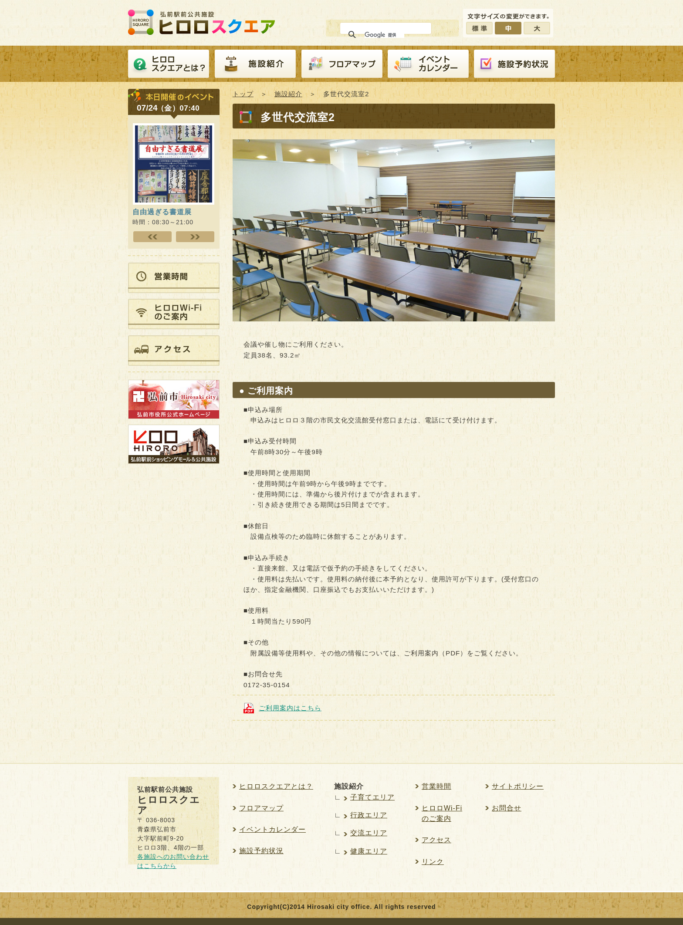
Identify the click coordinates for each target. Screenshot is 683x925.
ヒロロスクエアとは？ (168, 64)
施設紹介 (255, 64)
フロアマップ (341, 64)
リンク (433, 861)
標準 (479, 28)
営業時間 (436, 786)
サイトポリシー (518, 786)
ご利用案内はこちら (290, 708)
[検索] (384, 35)
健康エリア (368, 851)
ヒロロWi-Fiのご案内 (442, 813)
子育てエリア (372, 797)
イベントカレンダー (428, 64)
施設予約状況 (261, 850)
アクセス (436, 840)
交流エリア (368, 833)
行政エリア (368, 815)
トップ (243, 94)
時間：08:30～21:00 (173, 212)
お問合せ (506, 808)
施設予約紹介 (514, 64)
